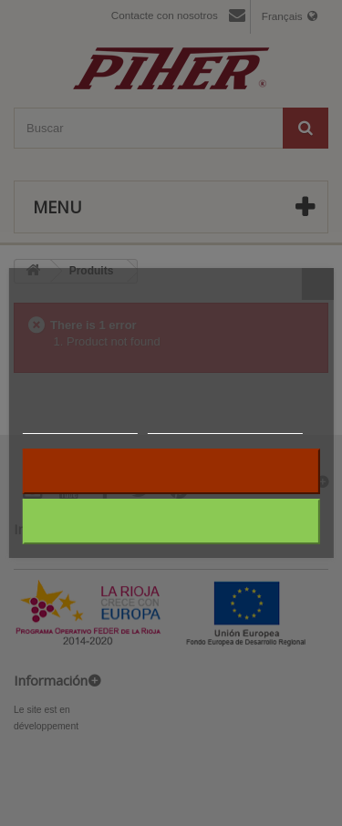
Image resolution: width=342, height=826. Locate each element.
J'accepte (171, 521)
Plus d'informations (79, 425)
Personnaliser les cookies (225, 425)
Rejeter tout (170, 471)
